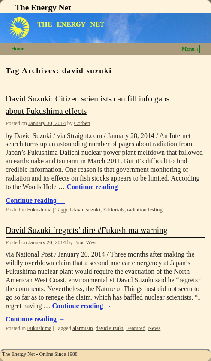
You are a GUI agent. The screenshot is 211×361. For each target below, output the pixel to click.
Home (17, 49)
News (154, 328)
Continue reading (96, 186)
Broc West (85, 242)
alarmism (82, 328)
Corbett (82, 123)
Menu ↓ (190, 49)
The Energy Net (43, 7)
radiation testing (145, 210)
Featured (135, 328)
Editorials (113, 210)
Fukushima (39, 210)
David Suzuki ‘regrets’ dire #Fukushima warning (86, 230)
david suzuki (86, 210)
